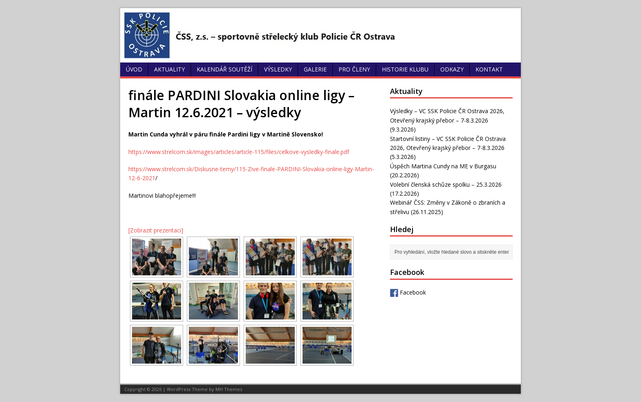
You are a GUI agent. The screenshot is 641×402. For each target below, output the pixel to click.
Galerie (315, 69)
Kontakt (489, 69)
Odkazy (452, 69)
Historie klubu (405, 69)
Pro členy (354, 69)
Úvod (134, 69)
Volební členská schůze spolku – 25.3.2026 (446, 184)
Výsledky (278, 69)
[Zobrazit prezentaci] (155, 230)
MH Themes (228, 389)
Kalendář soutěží (224, 69)
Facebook (408, 292)
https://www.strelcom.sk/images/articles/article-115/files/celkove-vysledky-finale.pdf (238, 152)
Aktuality (169, 69)
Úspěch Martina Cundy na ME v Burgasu (443, 166)
